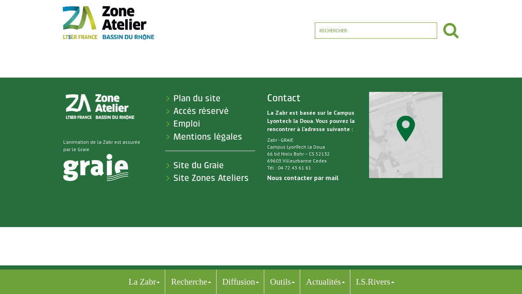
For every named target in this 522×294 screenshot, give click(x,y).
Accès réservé (201, 111)
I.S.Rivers (373, 282)
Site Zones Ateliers (211, 178)
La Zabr (142, 282)
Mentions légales (207, 136)
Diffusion (238, 282)
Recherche (189, 282)
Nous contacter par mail (302, 178)
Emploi (186, 123)
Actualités (323, 282)
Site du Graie (198, 165)
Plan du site (197, 98)
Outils (280, 282)
